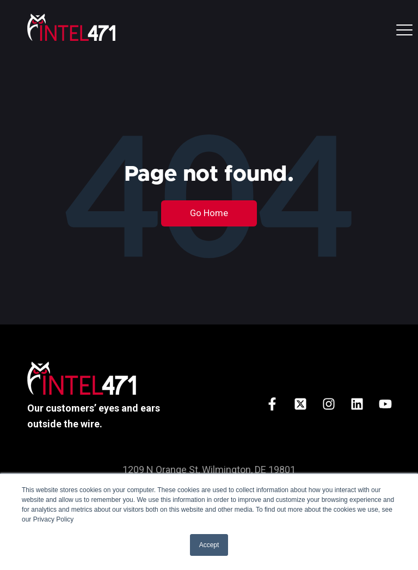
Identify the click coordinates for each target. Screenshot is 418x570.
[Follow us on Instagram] (329, 404)
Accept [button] (209, 545)
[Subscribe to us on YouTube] (385, 404)
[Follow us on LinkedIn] (357, 404)
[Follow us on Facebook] (272, 404)
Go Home (209, 213)
